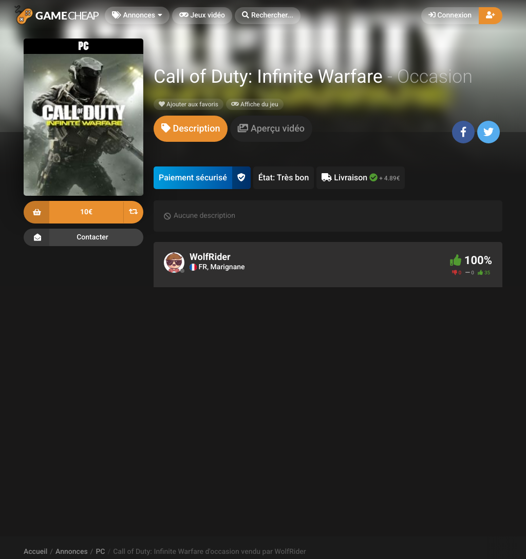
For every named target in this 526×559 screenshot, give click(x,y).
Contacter (83, 237)
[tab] (191, 129)
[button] (267, 15)
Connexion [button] (450, 15)
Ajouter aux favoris (188, 104)
